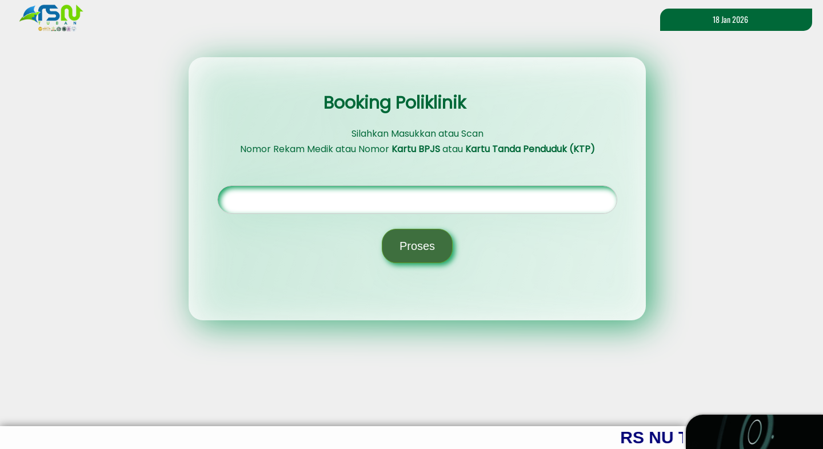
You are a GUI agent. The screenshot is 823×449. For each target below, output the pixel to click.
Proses (417, 246)
